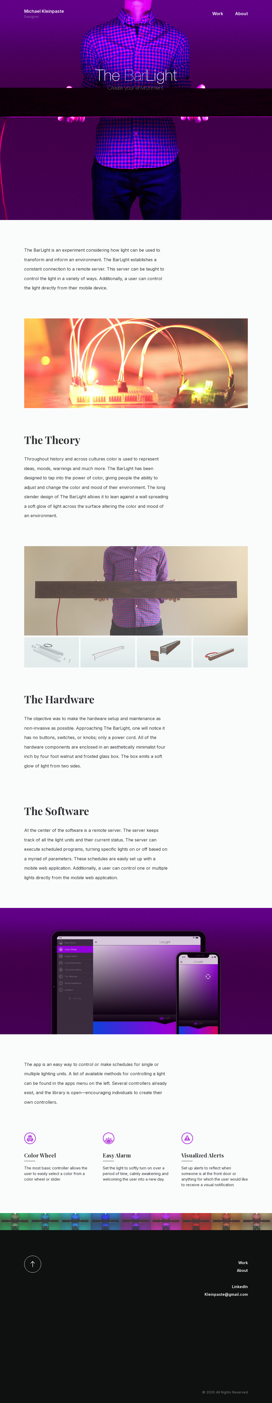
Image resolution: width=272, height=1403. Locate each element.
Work (217, 13)
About (241, 13)
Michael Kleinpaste (44, 14)
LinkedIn (240, 1286)
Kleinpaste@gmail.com (226, 1294)
